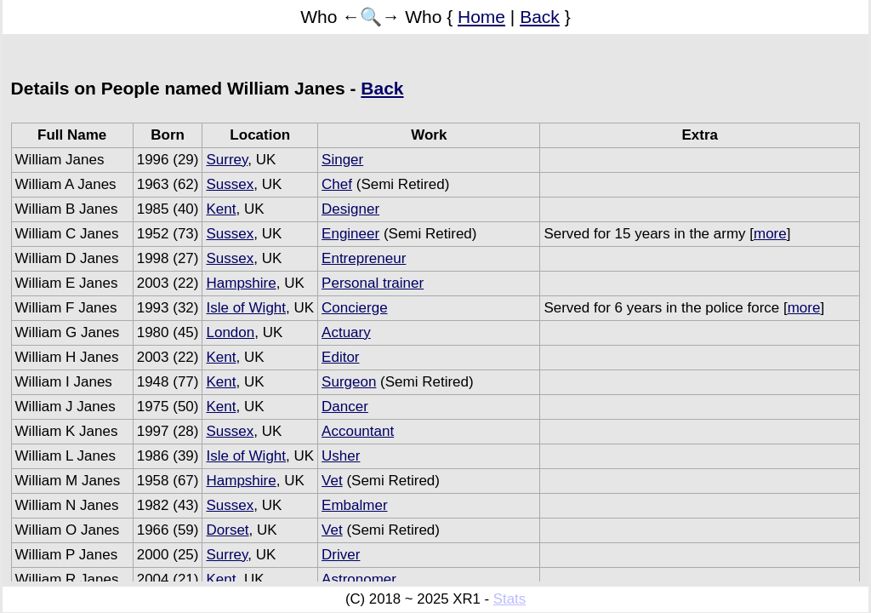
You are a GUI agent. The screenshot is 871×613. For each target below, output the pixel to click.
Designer (350, 209)
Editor (340, 357)
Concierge (355, 308)
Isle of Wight (246, 308)
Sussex (229, 184)
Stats (509, 599)
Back (540, 16)
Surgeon (349, 382)
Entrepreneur (364, 258)
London (230, 332)
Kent (221, 209)
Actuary (346, 332)
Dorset (227, 530)
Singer (342, 160)
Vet (332, 481)
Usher (341, 456)
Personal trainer (373, 283)
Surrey (227, 160)
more (770, 234)
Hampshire (241, 283)
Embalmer (354, 505)
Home (481, 16)
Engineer (350, 234)
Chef (337, 184)
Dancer (345, 406)
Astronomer (359, 579)
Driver (341, 555)
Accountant (358, 431)
